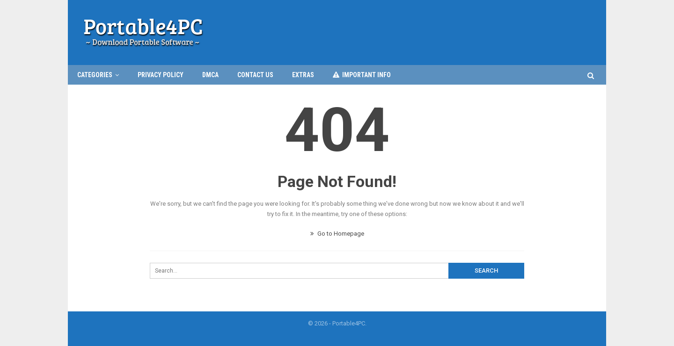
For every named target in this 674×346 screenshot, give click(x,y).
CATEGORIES (94, 75)
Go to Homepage (337, 233)
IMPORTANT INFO (362, 75)
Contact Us (255, 75)
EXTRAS (303, 75)
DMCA (210, 75)
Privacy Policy (160, 75)
